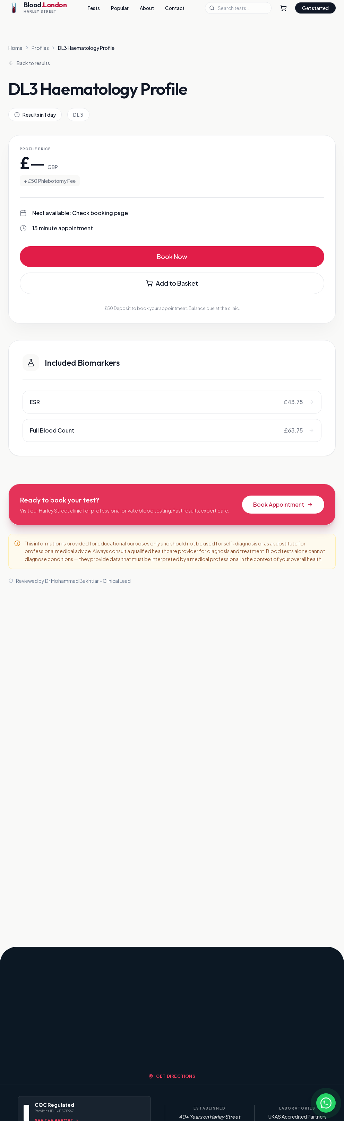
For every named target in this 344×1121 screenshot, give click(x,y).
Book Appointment (283, 504)
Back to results (29, 63)
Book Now (172, 256)
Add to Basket (172, 283)
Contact (174, 8)
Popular (120, 8)
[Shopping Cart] (283, 8)
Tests (93, 8)
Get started (315, 8)
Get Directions (171, 1076)
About (147, 8)
